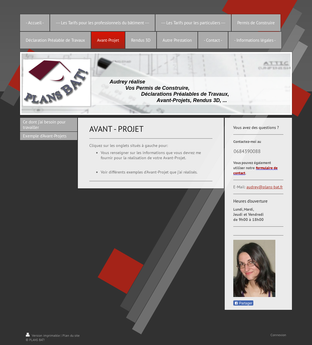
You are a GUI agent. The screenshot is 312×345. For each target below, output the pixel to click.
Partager (243, 303)
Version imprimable (43, 335)
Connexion (278, 335)
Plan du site (71, 335)
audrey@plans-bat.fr (264, 187)
